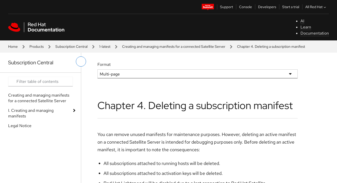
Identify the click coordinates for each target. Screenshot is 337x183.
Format (104, 64)
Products (36, 46)
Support (226, 7)
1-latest (104, 46)
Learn (305, 27)
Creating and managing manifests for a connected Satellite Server (173, 46)
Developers (267, 7)
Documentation (314, 33)
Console (245, 7)
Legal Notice (19, 125)
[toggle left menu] (81, 61)
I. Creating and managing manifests (31, 113)
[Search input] (40, 81)
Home (13, 46)
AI (302, 21)
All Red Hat (316, 7)
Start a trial (290, 7)
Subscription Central (71, 46)
